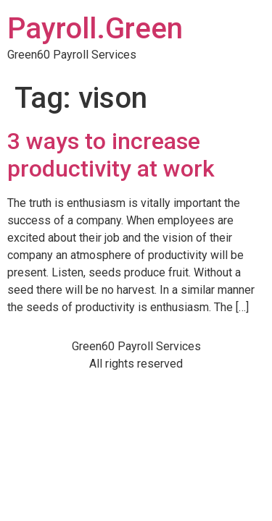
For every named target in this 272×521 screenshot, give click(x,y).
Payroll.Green (95, 29)
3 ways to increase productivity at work (111, 154)
